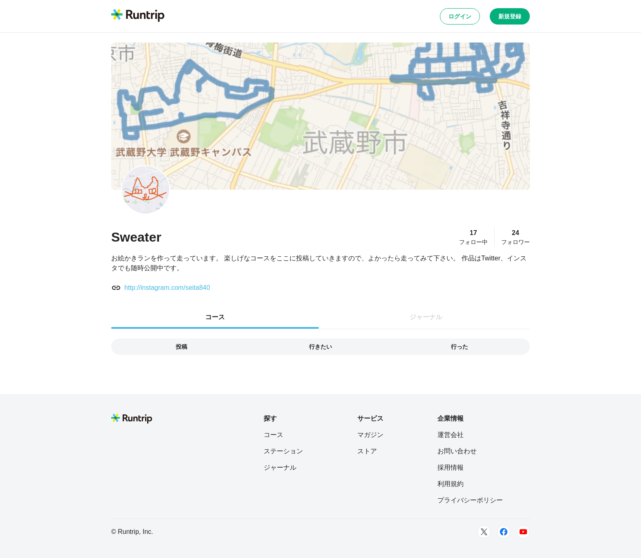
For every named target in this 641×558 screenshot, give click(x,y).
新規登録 (509, 16)
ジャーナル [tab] (426, 317)
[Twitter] (484, 531)
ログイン (459, 16)
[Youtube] (523, 531)
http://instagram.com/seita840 (167, 287)
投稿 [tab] (181, 346)
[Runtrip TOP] (137, 16)
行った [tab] (459, 346)
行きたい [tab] (320, 346)
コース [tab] (215, 317)
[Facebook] (503, 531)
